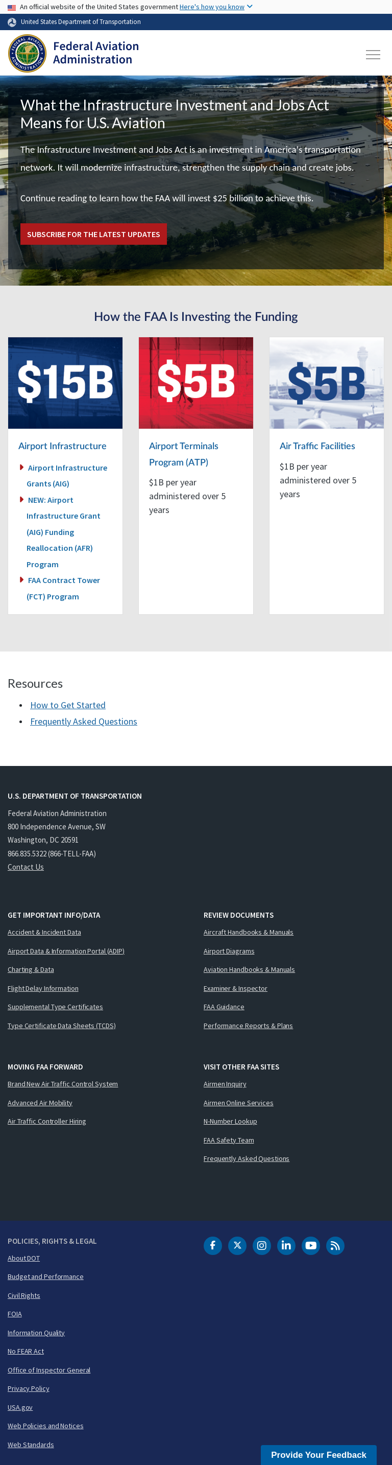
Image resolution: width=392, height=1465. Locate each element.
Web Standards (31, 1444)
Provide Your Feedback (318, 1455)
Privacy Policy (29, 1388)
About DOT (24, 1258)
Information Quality (36, 1332)
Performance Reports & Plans (248, 1025)
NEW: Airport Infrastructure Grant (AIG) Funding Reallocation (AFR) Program (64, 532)
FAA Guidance (224, 1006)
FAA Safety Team (229, 1140)
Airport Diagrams (229, 951)
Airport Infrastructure (62, 446)
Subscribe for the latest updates (93, 234)
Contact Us (26, 867)
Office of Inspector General (49, 1370)
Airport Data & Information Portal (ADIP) (66, 951)
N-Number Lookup (230, 1121)
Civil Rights (24, 1295)
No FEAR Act (26, 1351)
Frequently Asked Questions (83, 721)
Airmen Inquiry (225, 1083)
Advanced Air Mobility (40, 1102)
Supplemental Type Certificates (55, 1006)
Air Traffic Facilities (317, 446)
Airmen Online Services (239, 1102)
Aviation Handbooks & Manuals (249, 969)
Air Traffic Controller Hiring (47, 1121)
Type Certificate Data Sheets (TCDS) (62, 1025)
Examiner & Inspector (235, 988)
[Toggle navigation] (373, 54)
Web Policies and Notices (46, 1425)
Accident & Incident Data (44, 932)
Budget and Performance (46, 1276)
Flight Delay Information (43, 988)
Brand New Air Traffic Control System (63, 1083)
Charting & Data (31, 969)
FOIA (15, 1313)
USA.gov (20, 1407)
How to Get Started (68, 705)
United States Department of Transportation (81, 21)
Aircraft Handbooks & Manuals (248, 932)
